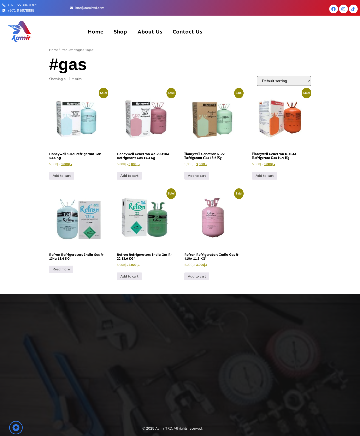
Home (95, 31)
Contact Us (187, 31)
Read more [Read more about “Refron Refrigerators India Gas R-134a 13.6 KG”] (61, 269)
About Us (150, 31)
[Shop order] (284, 81)
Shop (120, 31)
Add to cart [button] (62, 175)
